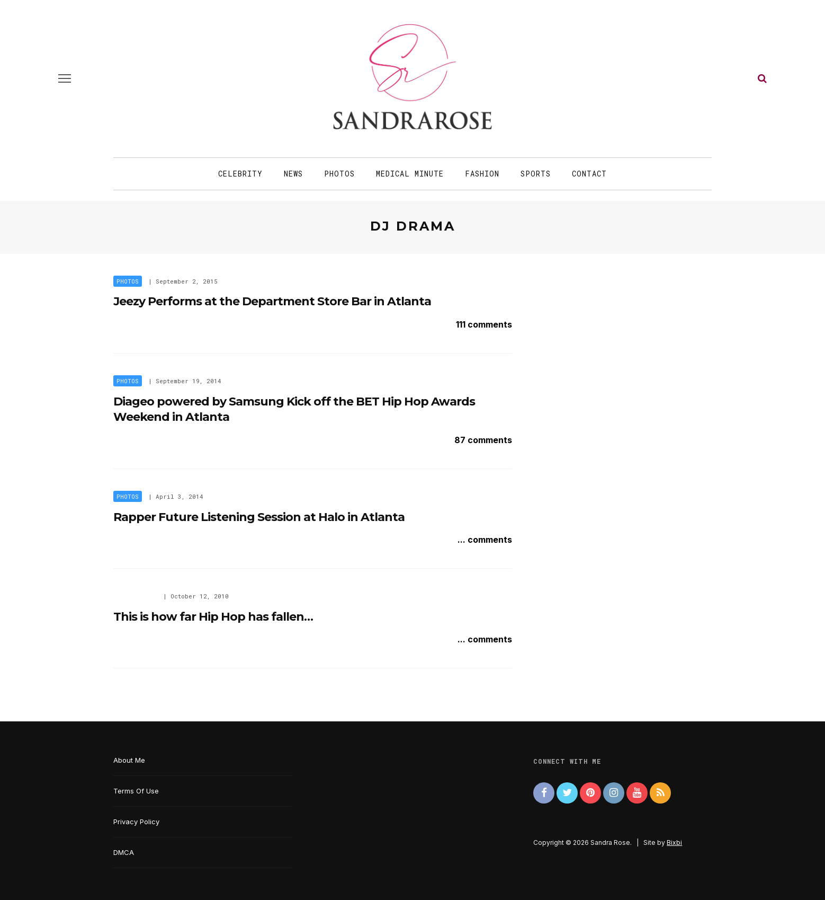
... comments (485, 539)
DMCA (123, 852)
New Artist (135, 596)
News (293, 174)
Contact (589, 174)
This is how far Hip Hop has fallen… (213, 617)
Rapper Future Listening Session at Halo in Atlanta (259, 517)
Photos (339, 174)
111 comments (484, 324)
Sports (536, 174)
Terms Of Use (136, 791)
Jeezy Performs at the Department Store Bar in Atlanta (272, 301)
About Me (129, 760)
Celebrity (240, 174)
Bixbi (674, 842)
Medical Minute (410, 174)
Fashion (482, 174)
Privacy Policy (136, 821)
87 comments (483, 440)
